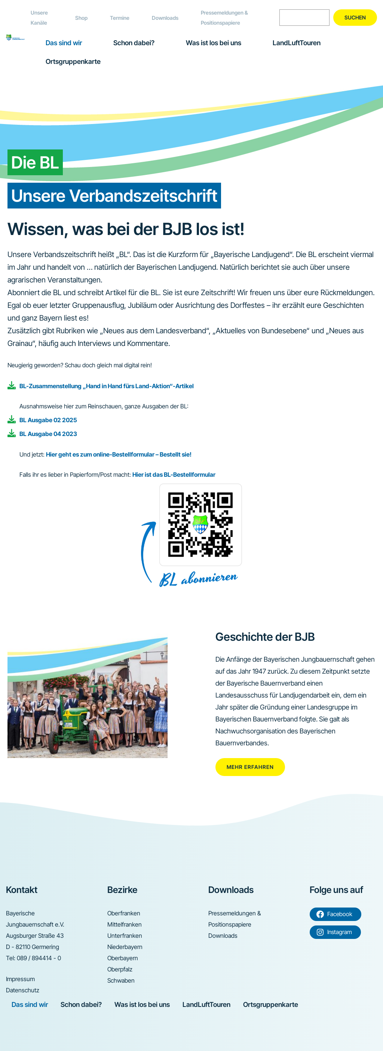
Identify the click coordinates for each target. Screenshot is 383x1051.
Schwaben (121, 980)
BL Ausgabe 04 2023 (48, 434)
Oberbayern (122, 958)
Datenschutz (22, 990)
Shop (81, 18)
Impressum (20, 979)
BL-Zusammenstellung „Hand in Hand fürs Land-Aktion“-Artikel (106, 386)
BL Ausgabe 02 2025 (48, 420)
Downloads (165, 18)
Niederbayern (125, 946)
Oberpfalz (119, 969)
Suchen (355, 17)
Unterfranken (124, 935)
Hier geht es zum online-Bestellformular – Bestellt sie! (119, 454)
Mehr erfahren (250, 767)
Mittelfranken (124, 924)
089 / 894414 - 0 (39, 958)
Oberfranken (123, 913)
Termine (119, 18)
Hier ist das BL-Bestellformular (173, 474)
